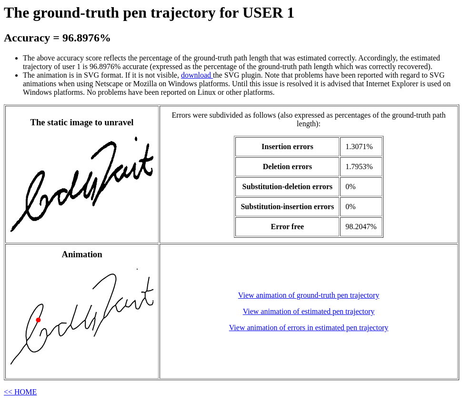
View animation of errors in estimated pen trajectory (308, 327)
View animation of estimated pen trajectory (309, 311)
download (197, 75)
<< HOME (20, 392)
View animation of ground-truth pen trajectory (308, 295)
